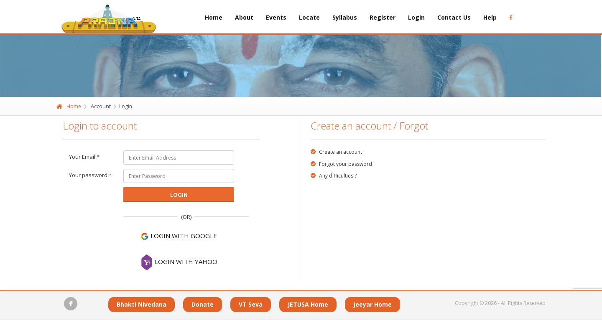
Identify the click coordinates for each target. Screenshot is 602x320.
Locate (309, 17)
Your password (90, 175)
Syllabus (344, 17)
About (244, 17)
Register (382, 17)
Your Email (84, 156)
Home (213, 17)
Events (276, 17)
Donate (202, 304)
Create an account (336, 151)
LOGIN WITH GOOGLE (178, 236)
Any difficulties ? (334, 175)
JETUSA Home (308, 304)
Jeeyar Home (372, 304)
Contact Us (454, 17)
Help (490, 17)
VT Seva (251, 304)
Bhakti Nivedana (141, 304)
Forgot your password (341, 164)
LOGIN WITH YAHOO (178, 262)
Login (416, 17)
